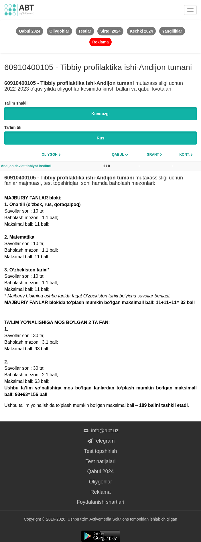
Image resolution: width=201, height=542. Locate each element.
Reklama (100, 492)
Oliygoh (50, 155)
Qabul (118, 155)
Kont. (184, 155)
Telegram (100, 441)
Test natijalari (100, 461)
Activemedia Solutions (109, 519)
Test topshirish (100, 451)
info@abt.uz (100, 430)
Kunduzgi (100, 113)
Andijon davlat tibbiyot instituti (26, 166)
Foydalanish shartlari (100, 502)
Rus (100, 138)
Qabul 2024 (100, 471)
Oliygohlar (100, 482)
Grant (153, 155)
